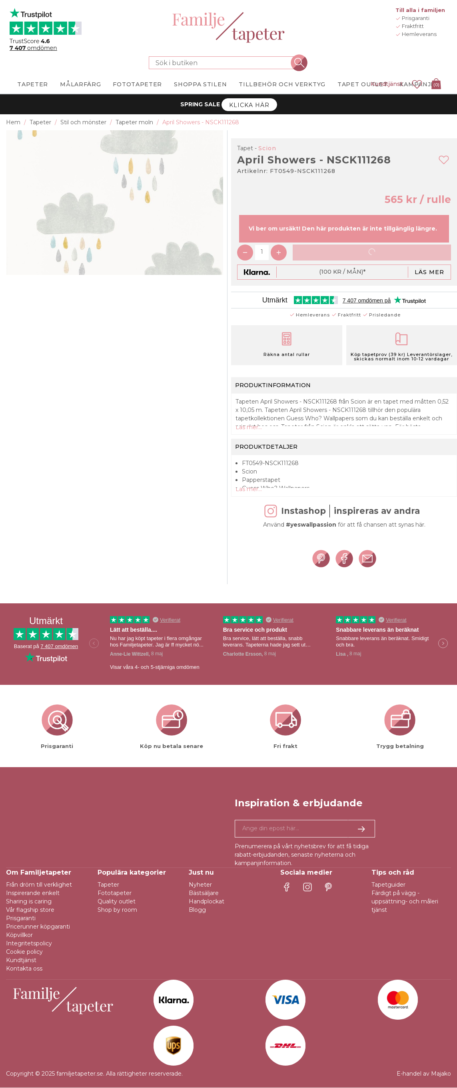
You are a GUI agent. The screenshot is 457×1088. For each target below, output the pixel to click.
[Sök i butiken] (224, 62)
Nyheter (200, 885)
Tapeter (108, 885)
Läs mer (429, 272)
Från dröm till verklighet (39, 885)
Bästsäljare (204, 893)
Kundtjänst (387, 84)
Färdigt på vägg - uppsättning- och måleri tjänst (404, 902)
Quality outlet (117, 901)
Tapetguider (388, 885)
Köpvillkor (19, 935)
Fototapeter (115, 893)
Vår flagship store (30, 910)
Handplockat (206, 901)
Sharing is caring (29, 901)
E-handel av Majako (424, 1074)
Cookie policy (24, 952)
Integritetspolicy (29, 943)
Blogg (197, 910)
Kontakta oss (24, 969)
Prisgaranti (21, 918)
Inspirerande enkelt (33, 893)
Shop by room (117, 910)
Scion (267, 148)
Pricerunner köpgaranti (38, 927)
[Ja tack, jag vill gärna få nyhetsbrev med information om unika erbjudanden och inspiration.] (305, 829)
